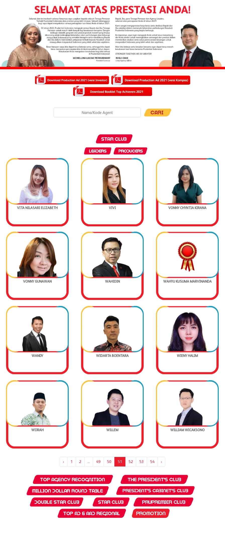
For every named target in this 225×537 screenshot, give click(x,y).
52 (130, 461)
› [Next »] (161, 461)
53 (141, 461)
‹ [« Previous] (63, 461)
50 (109, 461)
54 (152, 461)
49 (98, 461)
